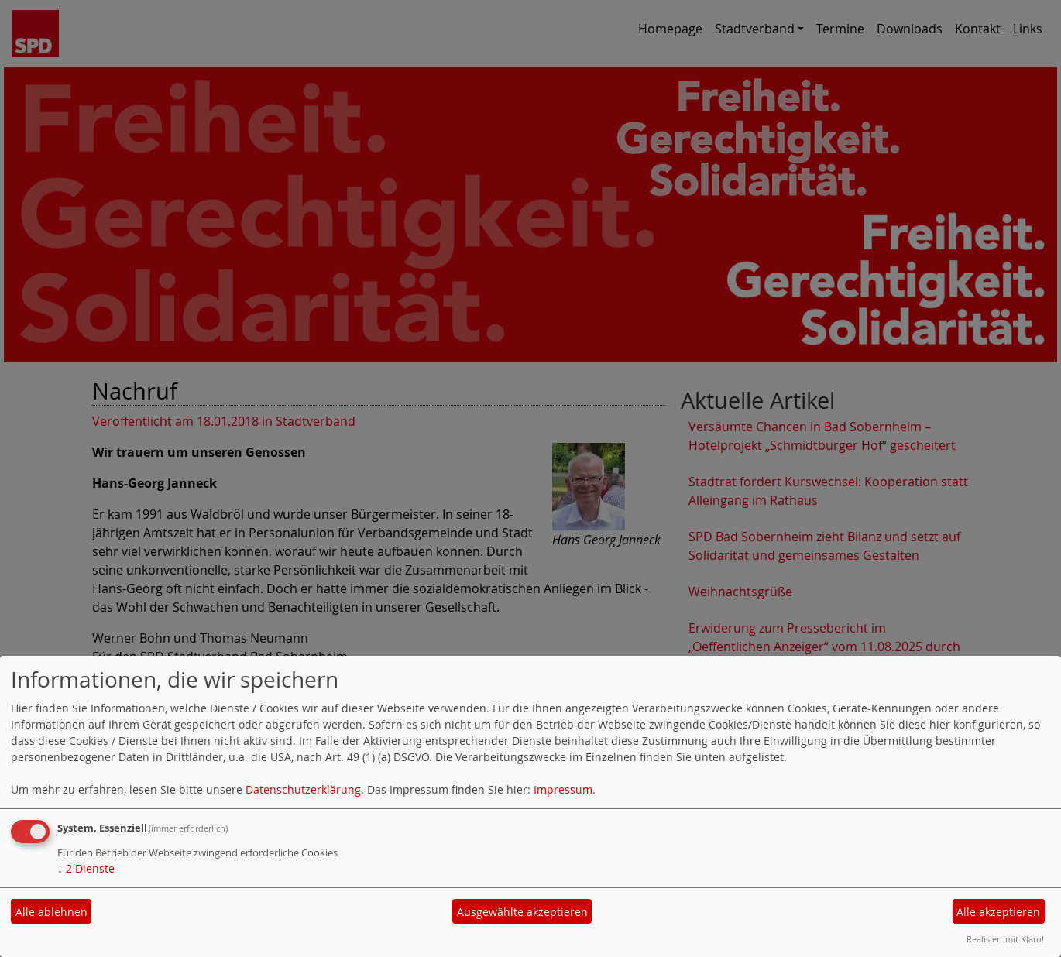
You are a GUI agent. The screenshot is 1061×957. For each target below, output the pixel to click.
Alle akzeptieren (998, 911)
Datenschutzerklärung (303, 789)
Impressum (563, 789)
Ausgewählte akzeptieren (522, 911)
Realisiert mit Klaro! (1005, 939)
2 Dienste (86, 868)
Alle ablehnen (51, 911)
